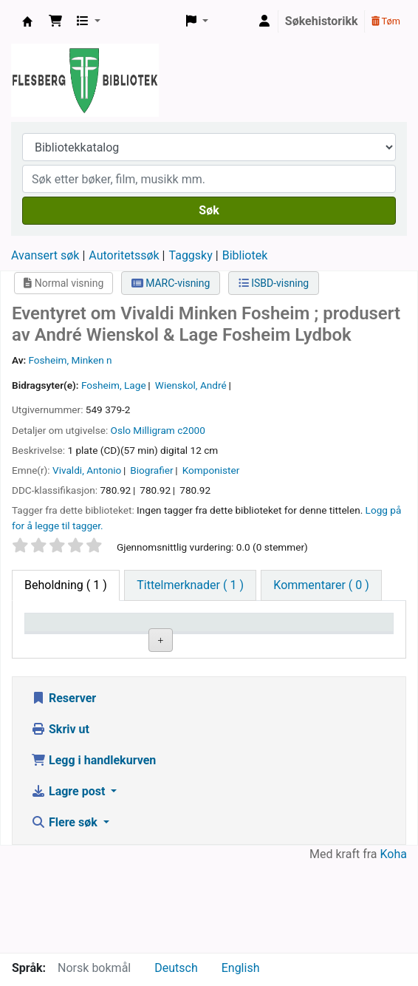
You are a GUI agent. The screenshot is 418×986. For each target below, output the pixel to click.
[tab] (190, 585)
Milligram (153, 430)
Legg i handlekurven (93, 850)
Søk (209, 210)
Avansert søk (45, 255)
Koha (393, 943)
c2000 (191, 430)
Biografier (151, 470)
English (241, 968)
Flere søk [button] (65, 912)
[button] (55, 21)
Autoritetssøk (124, 255)
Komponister (211, 470)
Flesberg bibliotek (27, 21)
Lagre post (69, 881)
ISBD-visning (274, 283)
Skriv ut (60, 819)
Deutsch (175, 968)
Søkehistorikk (321, 21)
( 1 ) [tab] (65, 585)
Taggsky (191, 255)
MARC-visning (170, 283)
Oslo (121, 430)
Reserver (63, 788)
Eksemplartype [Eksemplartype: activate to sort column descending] (70, 643)
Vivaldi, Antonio (86, 470)
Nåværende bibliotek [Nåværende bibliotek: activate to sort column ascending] (153, 636)
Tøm (385, 21)
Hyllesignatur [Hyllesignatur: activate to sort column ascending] (250, 643)
